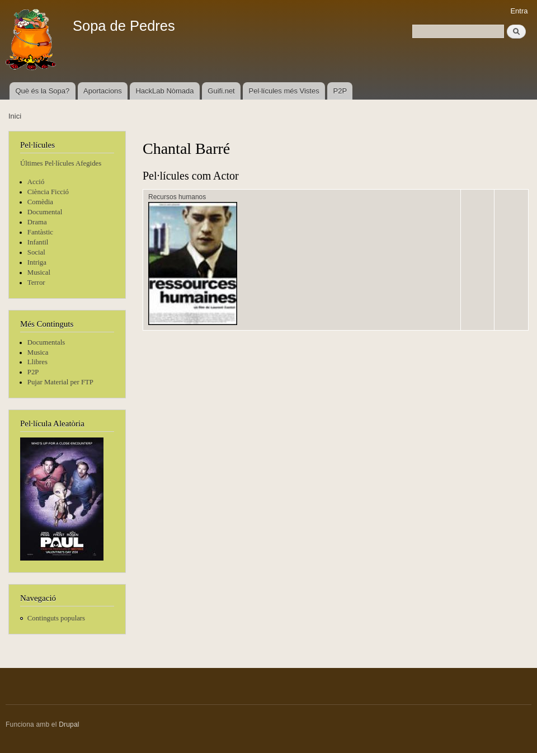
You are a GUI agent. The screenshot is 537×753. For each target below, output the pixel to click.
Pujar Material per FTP (60, 382)
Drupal (69, 724)
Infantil (38, 242)
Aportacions (102, 91)
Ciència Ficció (48, 192)
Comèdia (40, 202)
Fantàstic (40, 232)
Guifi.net (221, 91)
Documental (44, 212)
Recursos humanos (177, 197)
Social (36, 252)
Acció (36, 182)
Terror (36, 282)
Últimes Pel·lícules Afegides (60, 163)
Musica (38, 352)
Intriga (36, 262)
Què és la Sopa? (42, 91)
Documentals (46, 342)
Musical (38, 272)
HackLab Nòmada (164, 91)
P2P (340, 91)
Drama (37, 222)
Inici (14, 116)
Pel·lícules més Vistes (284, 91)
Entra (518, 11)
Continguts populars (56, 618)
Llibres (37, 362)
